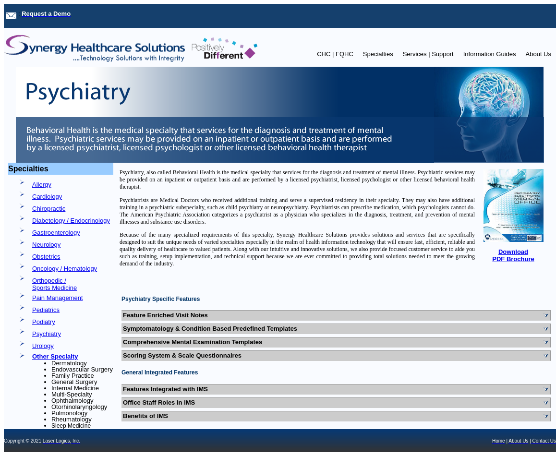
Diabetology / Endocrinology (71, 220)
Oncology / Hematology (64, 268)
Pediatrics (46, 309)
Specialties (378, 54)
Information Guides (489, 54)
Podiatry (43, 321)
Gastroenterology (56, 232)
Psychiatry (46, 333)
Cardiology (47, 196)
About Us (538, 54)
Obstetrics (46, 256)
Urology (43, 345)
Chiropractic (48, 208)
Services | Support (428, 54)
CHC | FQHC (335, 54)
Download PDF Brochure (513, 255)
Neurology (46, 244)
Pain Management (57, 297)
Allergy (41, 184)
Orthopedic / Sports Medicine (54, 284)
